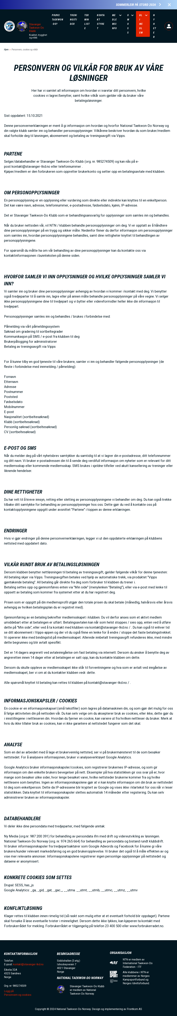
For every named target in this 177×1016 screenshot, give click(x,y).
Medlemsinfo (114, 22)
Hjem (6, 49)
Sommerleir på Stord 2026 (136, 5)
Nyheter (154, 26)
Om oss (128, 24)
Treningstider (73, 19)
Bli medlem (141, 24)
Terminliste (87, 22)
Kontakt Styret (101, 22)
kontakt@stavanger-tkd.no (28, 964)
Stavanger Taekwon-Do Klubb (36, 28)
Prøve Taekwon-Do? (57, 19)
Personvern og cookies (17, 994)
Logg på (169, 26)
